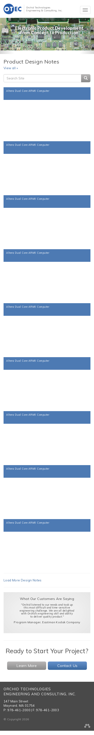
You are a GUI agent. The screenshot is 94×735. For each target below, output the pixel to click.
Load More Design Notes (23, 580)
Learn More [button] (26, 665)
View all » (11, 68)
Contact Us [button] (67, 665)
